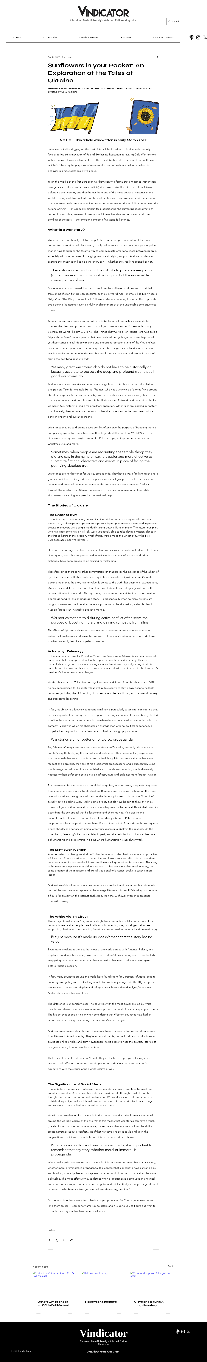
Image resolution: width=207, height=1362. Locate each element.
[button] (88, 37)
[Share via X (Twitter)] (56, 1240)
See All (171, 1266)
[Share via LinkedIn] (64, 1240)
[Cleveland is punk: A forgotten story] (152, 1284)
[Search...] (179, 21)
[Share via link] (71, 1240)
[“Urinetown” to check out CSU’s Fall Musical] (55, 1284)
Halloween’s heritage (101, 1301)
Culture (52, 1230)
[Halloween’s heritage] (103, 1284)
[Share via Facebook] (49, 1240)
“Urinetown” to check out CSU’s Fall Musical (52, 1303)
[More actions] (157, 57)
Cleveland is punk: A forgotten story (148, 1303)
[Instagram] (198, 37)
